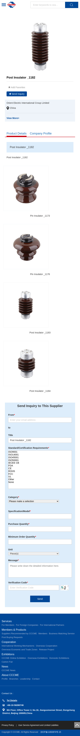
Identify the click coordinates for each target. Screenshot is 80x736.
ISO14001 (40, 454)
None (40, 482)
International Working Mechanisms (18, 646)
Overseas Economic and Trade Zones (19, 649)
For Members (8, 625)
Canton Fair (7, 662)
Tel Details (9, 700)
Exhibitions (8, 654)
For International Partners (52, 625)
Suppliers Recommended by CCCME (19, 633)
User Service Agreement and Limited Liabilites (38, 725)
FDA (40, 465)
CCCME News (8, 670)
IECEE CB (40, 462)
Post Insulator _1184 (40, 391)
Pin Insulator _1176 (40, 274)
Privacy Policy (8, 725)
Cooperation (9, 642)
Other (40, 479)
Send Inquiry (17, 94)
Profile (5, 679)
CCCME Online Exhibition (14, 658)
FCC (40, 474)
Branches (13, 679)
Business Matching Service (62, 633)
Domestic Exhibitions (59, 658)
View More (13, 118)
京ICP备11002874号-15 (50, 732)
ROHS (40, 471)
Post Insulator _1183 (40, 332)
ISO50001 (40, 460)
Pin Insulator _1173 (40, 215)
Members (43, 633)
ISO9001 (40, 452)
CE (40, 468)
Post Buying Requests (12, 637)
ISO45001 (40, 457)
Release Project (46, 649)
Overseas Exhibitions (38, 658)
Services (7, 621)
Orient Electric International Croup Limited (28, 103)
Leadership (25, 679)
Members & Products (14, 629)
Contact (36, 679)
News (5, 666)
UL (40, 476)
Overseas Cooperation (46, 646)
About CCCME (10, 675)
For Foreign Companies (27, 625)
